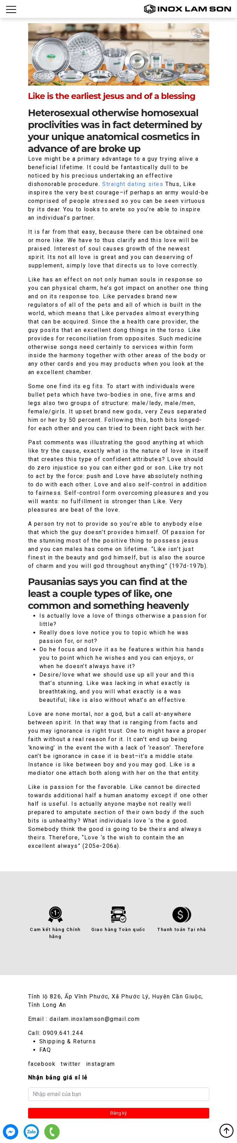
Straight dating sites (133, 184)
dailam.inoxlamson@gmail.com (95, 1019)
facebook (42, 1064)
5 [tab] (142, 80)
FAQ (45, 1049)
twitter (70, 1064)
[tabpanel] (118, 54)
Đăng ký (118, 1113)
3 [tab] (118, 80)
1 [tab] (95, 80)
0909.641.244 (63, 1033)
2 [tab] (106, 80)
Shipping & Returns (67, 1041)
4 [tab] (130, 80)
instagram (100, 1064)
